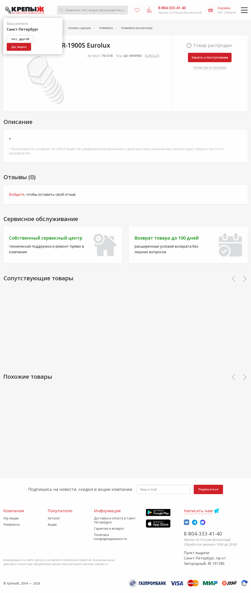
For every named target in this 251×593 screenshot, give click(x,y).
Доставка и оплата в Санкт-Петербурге (115, 520)
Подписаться (208, 489)
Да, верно (18, 47)
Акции (52, 524)
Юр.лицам (11, 518)
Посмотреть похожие (209, 67)
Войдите (16, 194)
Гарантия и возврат (109, 528)
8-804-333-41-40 (203, 533)
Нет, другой (20, 39)
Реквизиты (11, 524)
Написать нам (198, 510)
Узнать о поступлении (209, 57)
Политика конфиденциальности (110, 537)
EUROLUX (152, 55)
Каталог (54, 518)
